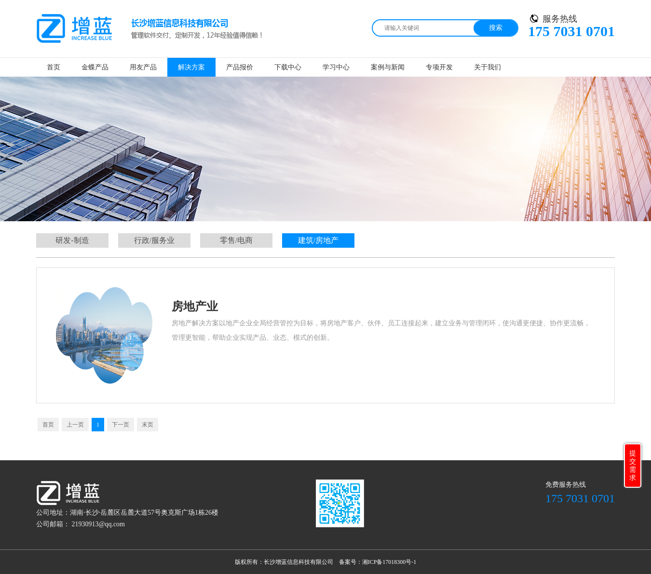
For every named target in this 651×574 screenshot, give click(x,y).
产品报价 (239, 67)
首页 (53, 67)
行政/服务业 (154, 240)
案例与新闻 (388, 67)
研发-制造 (72, 240)
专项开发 (439, 67)
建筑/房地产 (318, 240)
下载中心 (287, 67)
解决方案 (191, 67)
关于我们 (487, 67)
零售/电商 (236, 240)
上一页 (75, 424)
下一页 (120, 424)
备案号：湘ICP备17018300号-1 (378, 562)
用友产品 (143, 67)
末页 (147, 424)
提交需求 (632, 465)
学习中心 (336, 67)
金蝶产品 (94, 67)
